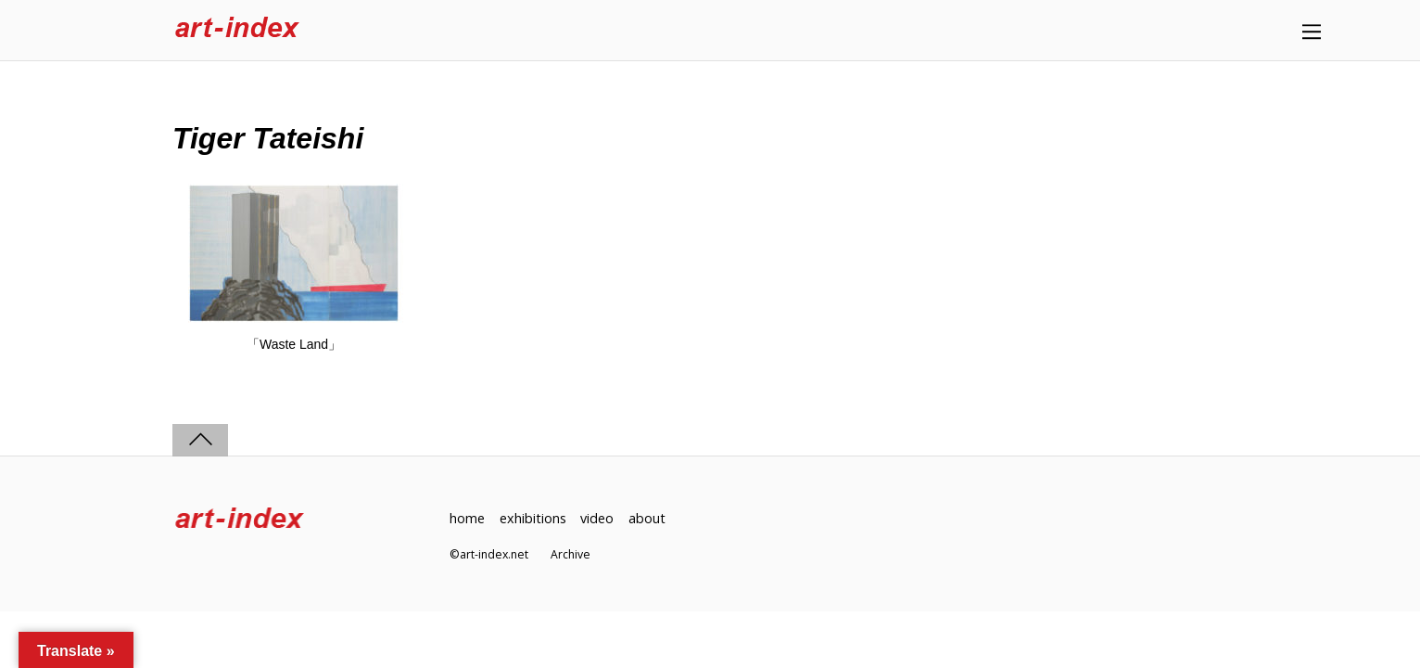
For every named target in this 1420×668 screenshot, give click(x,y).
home (467, 518)
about (647, 518)
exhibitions (533, 518)
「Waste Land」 (294, 344)
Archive (570, 554)
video (597, 518)
